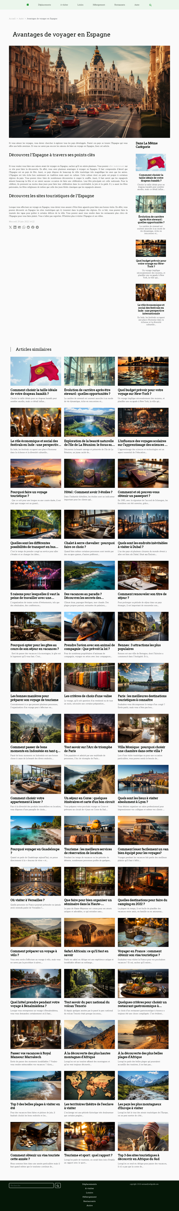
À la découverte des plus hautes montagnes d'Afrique (87, 1055)
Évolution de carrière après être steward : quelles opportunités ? (151, 219)
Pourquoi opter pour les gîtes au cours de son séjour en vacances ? (34, 647)
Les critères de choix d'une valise (88, 696)
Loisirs (80, 4)
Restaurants (119, 4)
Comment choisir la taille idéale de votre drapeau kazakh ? (151, 178)
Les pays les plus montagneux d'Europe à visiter (139, 1106)
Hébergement (99, 4)
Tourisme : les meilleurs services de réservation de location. (88, 851)
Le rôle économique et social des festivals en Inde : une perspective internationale (151, 309)
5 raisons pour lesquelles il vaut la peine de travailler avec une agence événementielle (35, 598)
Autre (136, 4)
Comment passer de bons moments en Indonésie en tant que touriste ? (35, 751)
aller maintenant (116, 166)
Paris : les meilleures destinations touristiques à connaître (142, 698)
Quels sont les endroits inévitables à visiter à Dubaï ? (142, 545)
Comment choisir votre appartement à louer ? (27, 800)
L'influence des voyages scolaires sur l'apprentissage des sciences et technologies (142, 444)
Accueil (12, 18)
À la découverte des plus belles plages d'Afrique (140, 1055)
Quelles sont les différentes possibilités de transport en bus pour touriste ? (32, 546)
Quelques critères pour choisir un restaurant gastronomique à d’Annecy (142, 1006)
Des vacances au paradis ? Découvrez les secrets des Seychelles (83, 598)
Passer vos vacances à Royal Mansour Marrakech (30, 1055)
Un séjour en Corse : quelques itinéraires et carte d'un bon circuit (89, 800)
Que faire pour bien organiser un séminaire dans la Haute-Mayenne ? (88, 904)
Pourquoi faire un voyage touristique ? (28, 494)
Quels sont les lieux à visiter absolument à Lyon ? (138, 800)
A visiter (64, 4)
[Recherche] (31, 1185)
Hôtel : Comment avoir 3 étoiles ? (88, 492)
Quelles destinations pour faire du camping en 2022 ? (142, 902)
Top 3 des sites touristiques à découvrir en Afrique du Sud (138, 1157)
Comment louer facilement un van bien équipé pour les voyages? (143, 851)
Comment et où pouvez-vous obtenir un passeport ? (138, 494)
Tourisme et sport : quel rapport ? (88, 1155)
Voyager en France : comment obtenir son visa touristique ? (139, 953)
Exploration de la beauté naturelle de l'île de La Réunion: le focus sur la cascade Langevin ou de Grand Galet (89, 446)
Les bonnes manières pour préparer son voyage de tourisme (34, 698)
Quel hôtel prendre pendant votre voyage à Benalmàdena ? (35, 1004)
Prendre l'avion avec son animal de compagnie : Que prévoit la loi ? (89, 647)
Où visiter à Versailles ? (27, 900)
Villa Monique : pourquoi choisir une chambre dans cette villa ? (141, 749)
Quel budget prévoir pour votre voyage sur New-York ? (151, 263)
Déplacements (44, 4)
